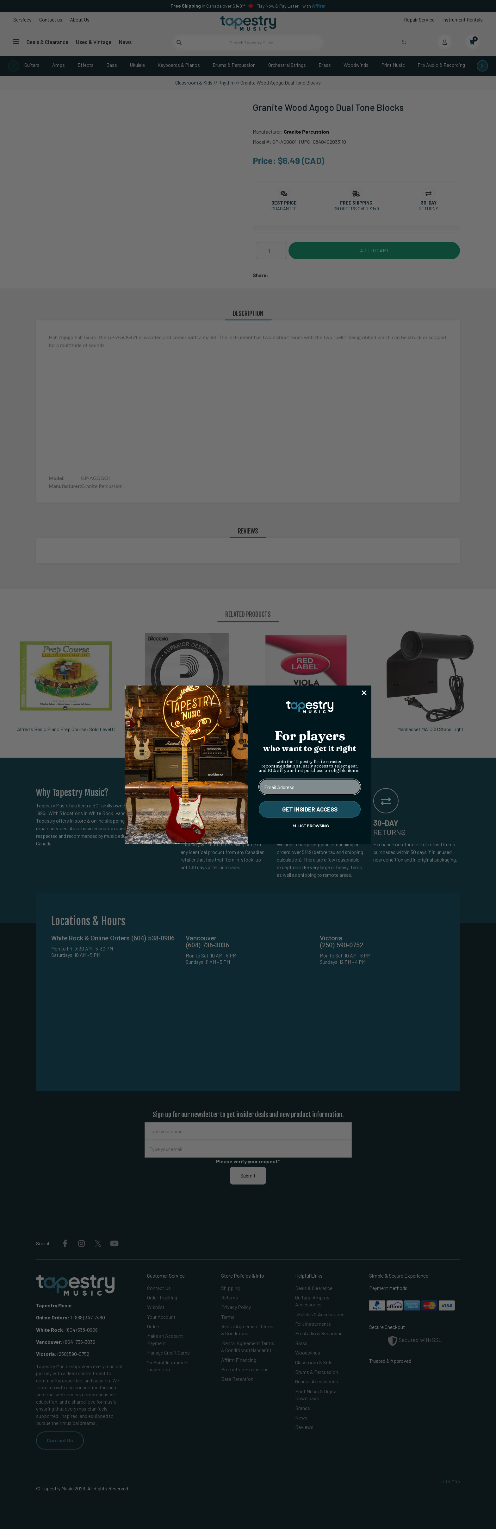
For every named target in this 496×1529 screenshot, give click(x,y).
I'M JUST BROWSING (309, 826)
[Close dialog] (364, 693)
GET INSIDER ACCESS (310, 809)
